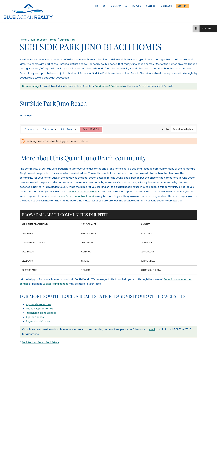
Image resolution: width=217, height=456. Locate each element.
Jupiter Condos (35, 317)
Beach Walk (28, 233)
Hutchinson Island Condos (41, 313)
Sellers (152, 6)
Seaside (85, 260)
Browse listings (30, 86)
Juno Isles (146, 233)
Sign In (182, 6)
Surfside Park (29, 270)
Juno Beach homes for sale (84, 191)
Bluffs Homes (88, 233)
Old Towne (28, 251)
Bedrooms (31, 129)
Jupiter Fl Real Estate (38, 304)
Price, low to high (183, 129)
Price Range (69, 129)
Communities (120, 6)
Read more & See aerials (109, 86)
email (152, 329)
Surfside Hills (148, 260)
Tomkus (85, 270)
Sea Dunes (27, 260)
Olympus (86, 251)
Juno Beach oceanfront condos (78, 196)
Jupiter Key (87, 242)
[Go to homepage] (31, 11)
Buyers (137, 6)
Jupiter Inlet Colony (33, 242)
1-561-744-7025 (202, 6)
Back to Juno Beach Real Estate (40, 342)
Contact (166, 6)
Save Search (91, 129)
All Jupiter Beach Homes (35, 224)
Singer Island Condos (38, 321)
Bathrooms (50, 129)
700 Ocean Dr (88, 224)
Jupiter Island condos (55, 284)
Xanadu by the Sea (151, 270)
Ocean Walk (147, 242)
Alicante (145, 224)
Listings (101, 6)
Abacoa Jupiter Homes (39, 308)
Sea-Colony (147, 251)
